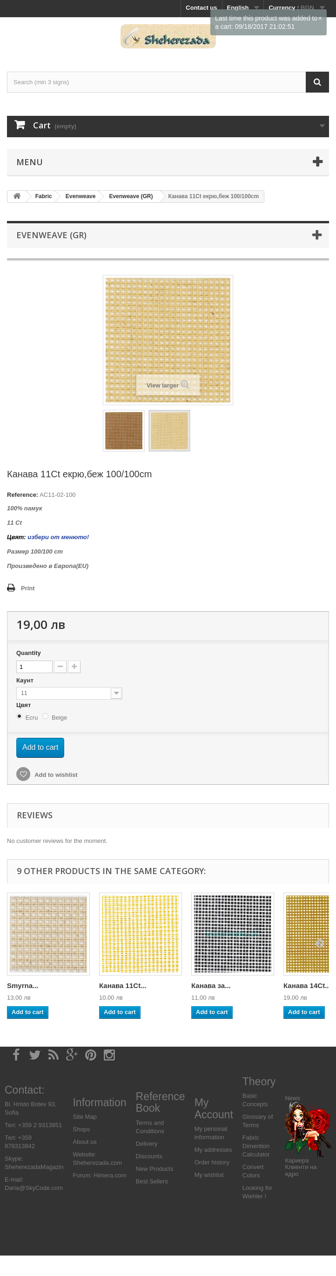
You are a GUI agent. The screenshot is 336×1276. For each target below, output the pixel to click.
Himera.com (109, 1175)
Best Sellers (152, 1181)
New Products (155, 1168)
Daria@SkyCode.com (34, 1187)
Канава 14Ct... (307, 985)
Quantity (28, 652)
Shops (81, 1129)
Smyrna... (23, 985)
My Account (214, 1108)
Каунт (25, 680)
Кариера (297, 1160)
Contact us (201, 7)
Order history (212, 1162)
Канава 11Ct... (123, 985)
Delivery (147, 1143)
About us (84, 1141)
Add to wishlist (55, 774)
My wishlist (209, 1174)
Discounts (149, 1156)
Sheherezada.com (97, 1162)
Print (28, 588)
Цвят (24, 704)
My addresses (213, 1149)
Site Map (84, 1116)
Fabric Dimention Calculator (256, 1146)
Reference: (22, 494)
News (292, 1098)
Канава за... (211, 985)
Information (99, 1102)
